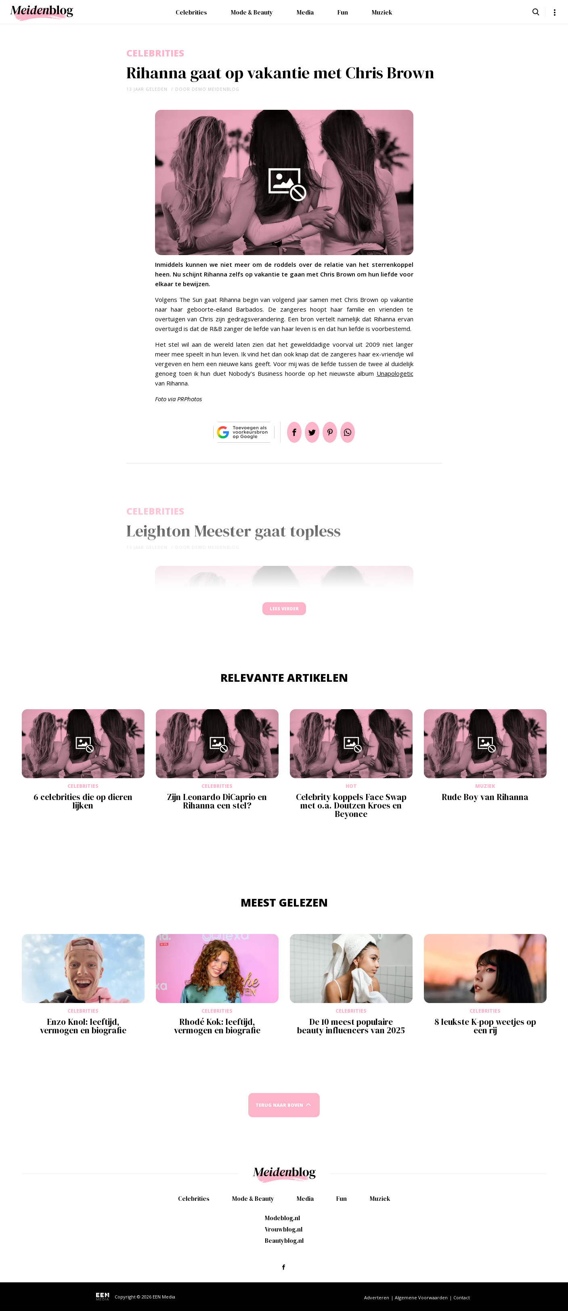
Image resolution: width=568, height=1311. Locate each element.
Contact (461, 1297)
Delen (284, 432)
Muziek (382, 12)
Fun (342, 12)
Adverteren (376, 1297)
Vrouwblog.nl (283, 1229)
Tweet (308, 432)
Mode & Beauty (252, 12)
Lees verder (284, 612)
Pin (333, 432)
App (357, 432)
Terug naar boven (279, 1112)
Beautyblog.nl (284, 1240)
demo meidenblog (215, 89)
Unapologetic (395, 373)
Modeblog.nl (282, 1218)
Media (305, 12)
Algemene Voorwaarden (421, 1297)
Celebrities (191, 12)
